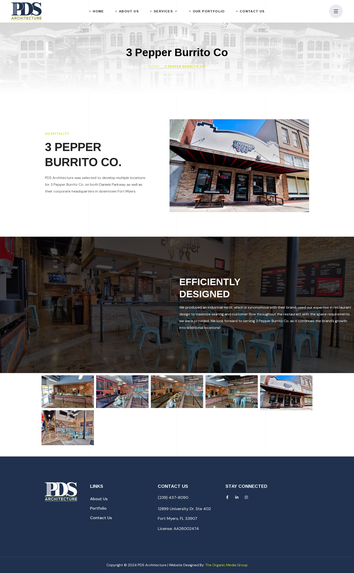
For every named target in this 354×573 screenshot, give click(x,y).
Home (153, 66)
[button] (99, 499)
